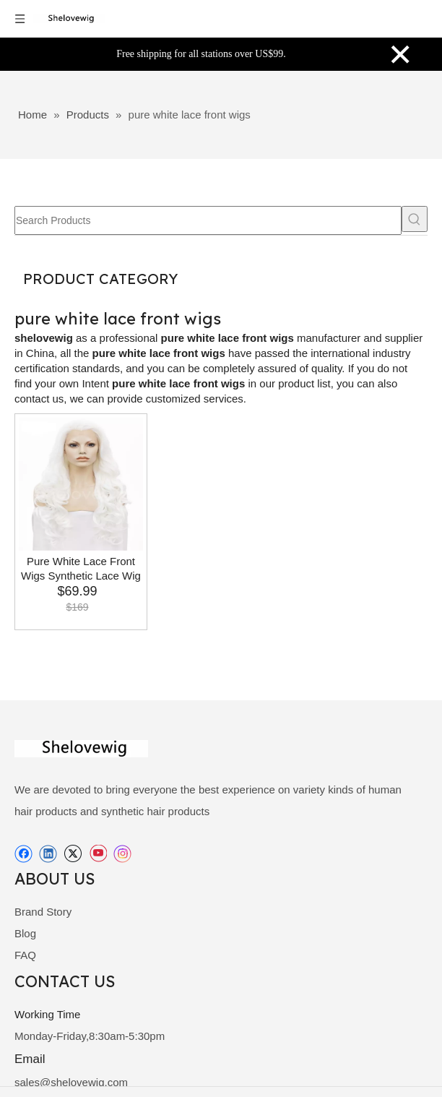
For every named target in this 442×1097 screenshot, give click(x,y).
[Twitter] (73, 854)
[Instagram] (122, 854)
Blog (25, 933)
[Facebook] (23, 854)
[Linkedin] (48, 854)
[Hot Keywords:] (415, 219)
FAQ (25, 955)
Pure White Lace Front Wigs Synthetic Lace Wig (81, 568)
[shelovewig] (23, 748)
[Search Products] (208, 220)
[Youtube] (98, 854)
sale (24, 1082)
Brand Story (43, 911)
